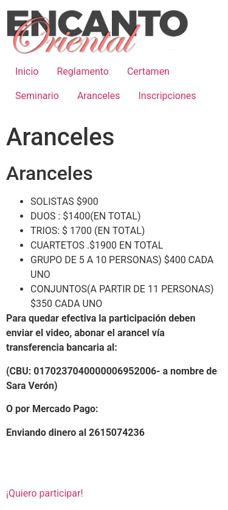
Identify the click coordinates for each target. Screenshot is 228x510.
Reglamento (82, 71)
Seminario (37, 96)
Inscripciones (167, 96)
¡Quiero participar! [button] (44, 493)
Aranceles (98, 96)
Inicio (26, 71)
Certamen (148, 71)
